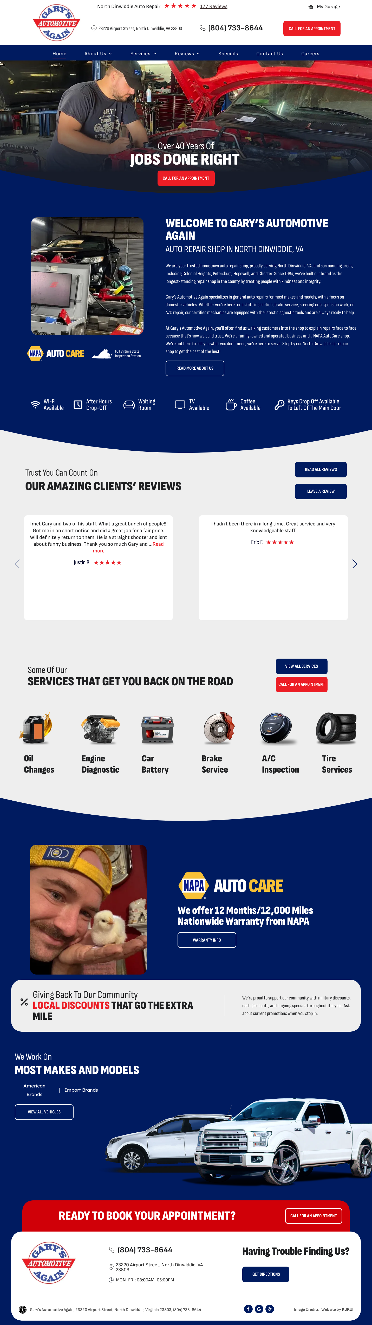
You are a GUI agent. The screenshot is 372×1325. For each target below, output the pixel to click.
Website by (331, 1309)
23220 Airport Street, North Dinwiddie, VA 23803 (140, 28)
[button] (354, 564)
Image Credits (306, 1309)
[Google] (259, 1310)
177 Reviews (213, 6)
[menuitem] (59, 53)
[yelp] (269, 1310)
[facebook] (248, 1310)
